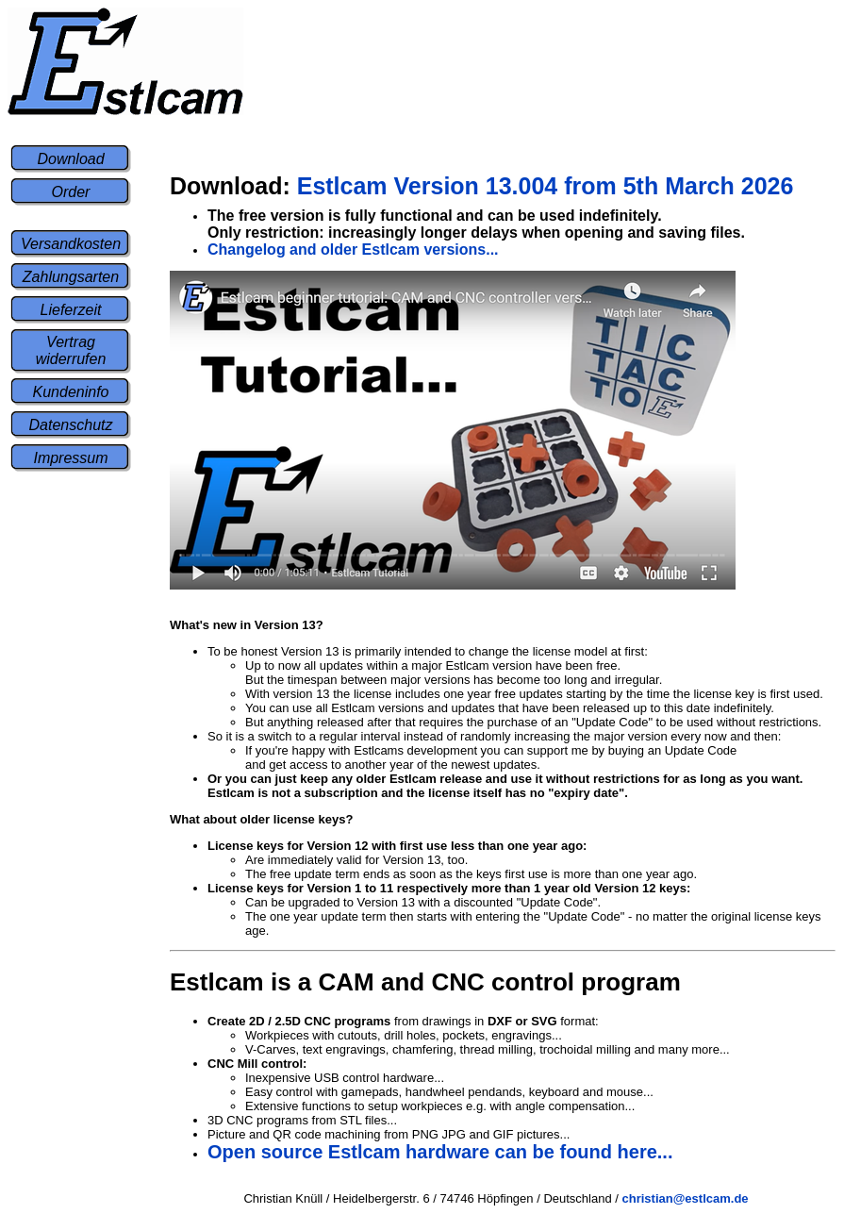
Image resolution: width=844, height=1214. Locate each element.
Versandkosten (71, 244)
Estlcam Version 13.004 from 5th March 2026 (481, 186)
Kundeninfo (71, 392)
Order (71, 192)
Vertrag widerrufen (71, 350)
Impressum (70, 458)
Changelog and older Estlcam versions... (353, 249)
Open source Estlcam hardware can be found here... (439, 1151)
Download (70, 159)
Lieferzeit (71, 310)
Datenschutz (71, 425)
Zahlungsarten (71, 277)
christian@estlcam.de (685, 1198)
